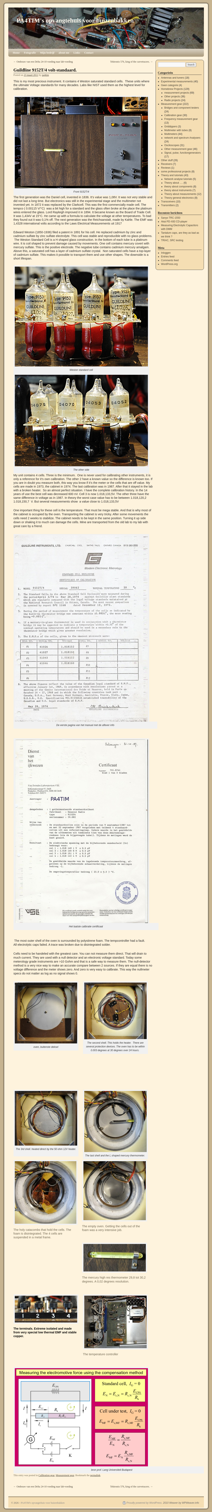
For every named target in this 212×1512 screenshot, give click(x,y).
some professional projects (176, 171)
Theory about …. (173, 182)
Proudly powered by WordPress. (144, 1502)
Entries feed (167, 256)
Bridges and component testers (181, 107)
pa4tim (45, 75)
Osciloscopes (171, 145)
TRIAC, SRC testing (172, 240)
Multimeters (170, 134)
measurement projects (176, 92)
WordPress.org (169, 264)
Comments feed (170, 260)
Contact (88, 52)
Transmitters (168, 205)
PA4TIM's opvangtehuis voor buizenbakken (75, 20)
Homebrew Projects (172, 89)
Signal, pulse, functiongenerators (182, 152)
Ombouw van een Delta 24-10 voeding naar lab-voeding (43, 61)
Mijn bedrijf (47, 52)
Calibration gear (46, 1475)
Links (76, 52)
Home (16, 52)
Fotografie (30, 52)
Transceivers (168, 201)
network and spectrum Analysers (182, 137)
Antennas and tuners (172, 77)
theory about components (178, 186)
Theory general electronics (179, 197)
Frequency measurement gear (181, 119)
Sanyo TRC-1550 (170, 217)
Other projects (172, 96)
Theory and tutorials (172, 175)
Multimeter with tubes (176, 130)
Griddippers (170, 126)
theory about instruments (178, 190)
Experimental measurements (177, 81)
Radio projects (172, 100)
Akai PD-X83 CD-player (174, 221)
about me (63, 52)
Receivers (166, 164)
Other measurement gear (178, 149)
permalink (95, 1475)
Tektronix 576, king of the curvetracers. (131, 61)
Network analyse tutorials (178, 179)
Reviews (165, 167)
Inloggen (166, 252)
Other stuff (167, 160)
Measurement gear (65, 1475)
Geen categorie (169, 85)
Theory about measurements (180, 194)
